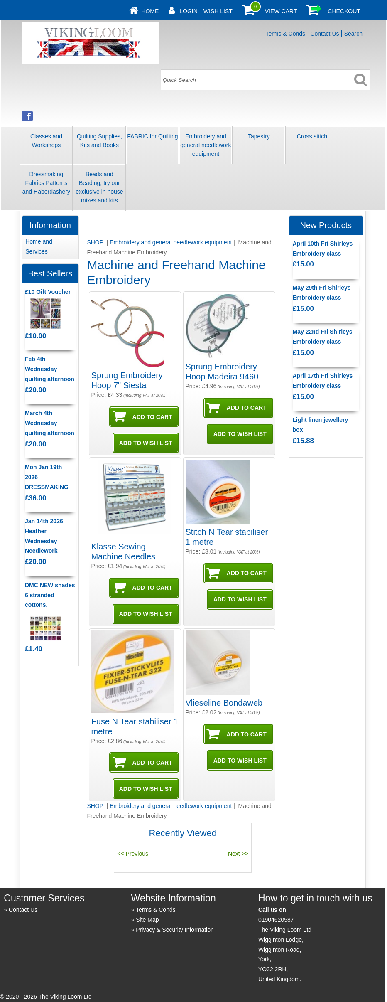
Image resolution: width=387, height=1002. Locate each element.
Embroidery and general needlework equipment (205, 145)
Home (150, 11)
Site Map (147, 919)
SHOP (96, 242)
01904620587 (276, 919)
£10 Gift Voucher (48, 291)
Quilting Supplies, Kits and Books (99, 140)
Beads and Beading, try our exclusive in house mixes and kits (99, 187)
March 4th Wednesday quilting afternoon (49, 423)
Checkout (344, 11)
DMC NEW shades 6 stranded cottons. (50, 595)
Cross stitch (312, 136)
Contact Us (324, 33)
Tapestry (259, 136)
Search (353, 33)
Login (188, 11)
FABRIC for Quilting (152, 136)
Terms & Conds (285, 33)
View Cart (281, 11)
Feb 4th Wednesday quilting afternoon (49, 369)
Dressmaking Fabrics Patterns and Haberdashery (46, 183)
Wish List (218, 11)
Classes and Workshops (46, 140)
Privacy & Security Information (175, 929)
